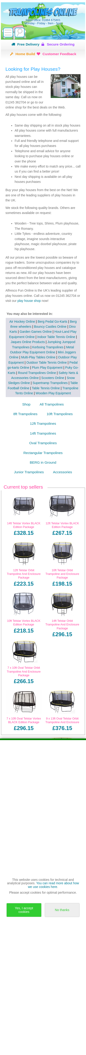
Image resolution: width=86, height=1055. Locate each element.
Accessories (62, 472)
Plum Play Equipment (47, 367)
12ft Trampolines (43, 423)
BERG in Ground (43, 462)
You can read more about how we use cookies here (53, 884)
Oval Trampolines (43, 443)
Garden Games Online (36, 331)
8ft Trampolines (25, 414)
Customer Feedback (59, 54)
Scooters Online (52, 378)
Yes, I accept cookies (24, 909)
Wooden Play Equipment (53, 393)
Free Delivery (28, 44)
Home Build (25, 54)
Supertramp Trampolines (50, 383)
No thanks (62, 910)
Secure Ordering (61, 44)
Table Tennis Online (46, 388)
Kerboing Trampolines (48, 347)
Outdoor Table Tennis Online (46, 362)
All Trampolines (52, 404)
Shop (26, 404)
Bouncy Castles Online (50, 326)
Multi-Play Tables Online (38, 357)
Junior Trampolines (29, 472)
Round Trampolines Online (37, 373)
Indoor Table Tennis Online (56, 337)
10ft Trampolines (60, 414)
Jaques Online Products (28, 342)
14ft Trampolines (43, 433)
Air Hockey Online (22, 321)
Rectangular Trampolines (43, 453)
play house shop (29, 301)
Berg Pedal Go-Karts (52, 321)
